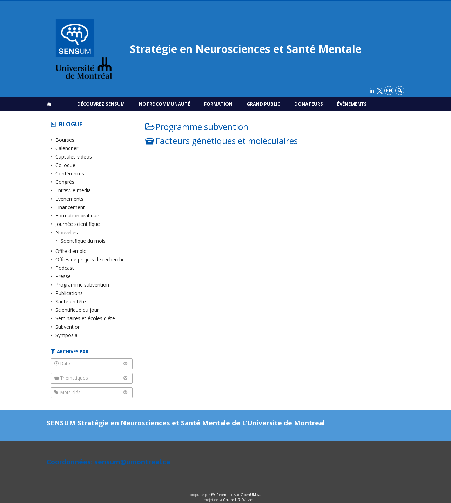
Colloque (65, 165)
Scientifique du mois (83, 240)
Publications (69, 293)
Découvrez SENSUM (101, 104)
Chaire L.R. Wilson (238, 499)
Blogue (70, 124)
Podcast (65, 267)
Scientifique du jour (77, 310)
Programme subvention (82, 284)
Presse (63, 276)
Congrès (65, 182)
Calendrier (67, 148)
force (225, 494)
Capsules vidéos (74, 156)
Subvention (68, 326)
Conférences (70, 173)
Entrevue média (73, 190)
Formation (218, 104)
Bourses (65, 139)
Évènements (352, 104)
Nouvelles (67, 232)
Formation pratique (77, 215)
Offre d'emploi (72, 251)
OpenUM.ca (250, 494)
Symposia (67, 335)
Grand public (263, 104)
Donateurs (308, 104)
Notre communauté (164, 104)
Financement (70, 207)
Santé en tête (71, 301)
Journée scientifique (78, 224)
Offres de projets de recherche (90, 259)
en (389, 90)
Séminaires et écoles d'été (85, 318)
